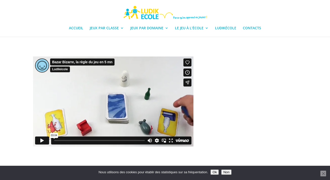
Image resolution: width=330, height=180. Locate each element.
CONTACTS (252, 28)
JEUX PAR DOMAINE (146, 28)
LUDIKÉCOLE (225, 28)
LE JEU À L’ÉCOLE (189, 28)
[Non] (323, 173)
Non (226, 172)
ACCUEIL (76, 28)
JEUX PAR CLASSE (104, 28)
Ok (214, 172)
